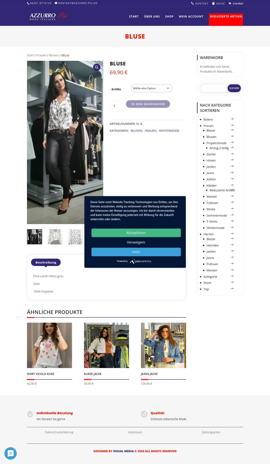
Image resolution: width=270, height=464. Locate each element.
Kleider (212, 185)
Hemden (213, 245)
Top (206, 289)
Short (207, 283)
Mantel (212, 196)
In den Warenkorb (148, 104)
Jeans (210, 173)
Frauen (41, 55)
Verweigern (136, 242)
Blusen (54, 55)
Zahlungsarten (211, 432)
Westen (212, 270)
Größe (116, 89)
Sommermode (217, 215)
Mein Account (191, 16)
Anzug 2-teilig (219, 148)
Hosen (211, 160)
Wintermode (169, 131)
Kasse (220, 3)
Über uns (152, 16)
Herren (209, 234)
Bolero (208, 119)
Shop (169, 16)
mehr (136, 252)
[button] (96, 67)
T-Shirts (212, 221)
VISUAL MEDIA (123, 451)
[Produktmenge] (116, 106)
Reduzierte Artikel (226, 16)
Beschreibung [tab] (45, 262)
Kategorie (210, 276)
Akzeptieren (136, 233)
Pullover (212, 203)
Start (134, 16)
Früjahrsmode (217, 143)
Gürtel (211, 154)
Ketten (211, 179)
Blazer (211, 130)
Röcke (211, 209)
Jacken (211, 166)
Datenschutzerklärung (59, 432)
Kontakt (201, 3)
